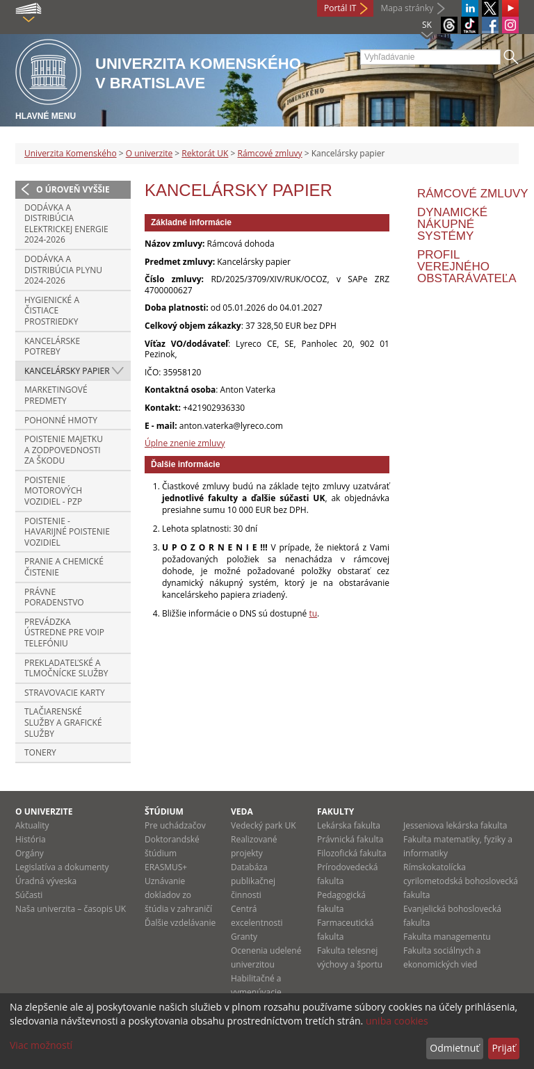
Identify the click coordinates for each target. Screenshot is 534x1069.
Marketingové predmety (56, 395)
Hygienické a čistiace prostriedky (51, 310)
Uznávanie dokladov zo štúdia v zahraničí (178, 895)
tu (313, 613)
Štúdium (164, 811)
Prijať (503, 1047)
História (30, 839)
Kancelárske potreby (52, 346)
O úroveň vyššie (73, 189)
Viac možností (41, 1045)
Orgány (29, 853)
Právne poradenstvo (54, 597)
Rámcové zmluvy (269, 153)
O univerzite (149, 153)
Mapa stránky (406, 8)
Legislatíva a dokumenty (62, 867)
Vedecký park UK (263, 825)
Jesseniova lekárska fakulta (455, 825)
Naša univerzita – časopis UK (70, 909)
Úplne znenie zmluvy (185, 443)
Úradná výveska (45, 881)
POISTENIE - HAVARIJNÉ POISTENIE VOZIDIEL (67, 531)
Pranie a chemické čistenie (64, 566)
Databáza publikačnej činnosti (253, 881)
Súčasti (28, 895)
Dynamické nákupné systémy (452, 224)
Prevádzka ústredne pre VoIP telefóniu (64, 632)
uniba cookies (397, 1020)
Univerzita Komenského (70, 153)
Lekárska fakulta (348, 825)
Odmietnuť (454, 1047)
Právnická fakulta (350, 839)
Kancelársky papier (67, 371)
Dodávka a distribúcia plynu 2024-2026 (63, 269)
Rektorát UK (204, 153)
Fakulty (335, 811)
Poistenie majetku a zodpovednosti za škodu (63, 449)
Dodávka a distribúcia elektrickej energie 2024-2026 (66, 224)
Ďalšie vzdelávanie (180, 923)
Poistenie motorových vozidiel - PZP (53, 490)
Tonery (40, 752)
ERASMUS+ (166, 867)
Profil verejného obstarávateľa (467, 266)
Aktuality (32, 825)
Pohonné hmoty (60, 420)
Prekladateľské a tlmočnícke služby (66, 668)
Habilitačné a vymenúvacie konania (256, 992)
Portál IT (340, 8)
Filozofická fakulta (352, 853)
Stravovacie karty (64, 693)
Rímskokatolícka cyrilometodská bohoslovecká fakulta (460, 881)
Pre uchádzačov (175, 825)
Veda (242, 811)
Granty (244, 936)
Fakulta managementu (447, 936)
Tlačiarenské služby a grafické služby (63, 722)
